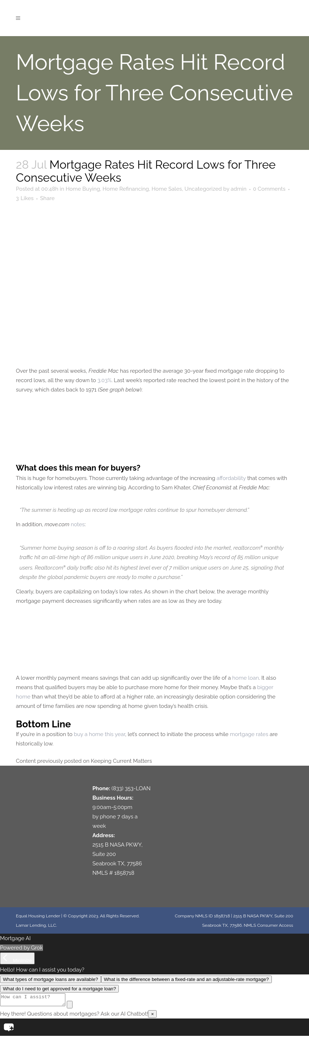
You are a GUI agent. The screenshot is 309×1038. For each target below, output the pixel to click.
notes (78, 524)
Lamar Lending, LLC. (36, 925)
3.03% (104, 380)
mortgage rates (249, 734)
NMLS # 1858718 (113, 873)
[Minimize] (17, 958)
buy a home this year (99, 734)
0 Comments (269, 189)
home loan (245, 678)
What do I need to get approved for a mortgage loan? (59, 988)
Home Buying (83, 189)
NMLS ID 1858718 (212, 915)
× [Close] (152, 1016)
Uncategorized (203, 189)
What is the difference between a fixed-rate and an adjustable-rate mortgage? (186, 979)
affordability (231, 478)
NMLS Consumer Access (268, 925)
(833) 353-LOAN (131, 788)
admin (239, 189)
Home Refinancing (126, 189)
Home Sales (167, 189)
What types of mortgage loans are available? (50, 979)
